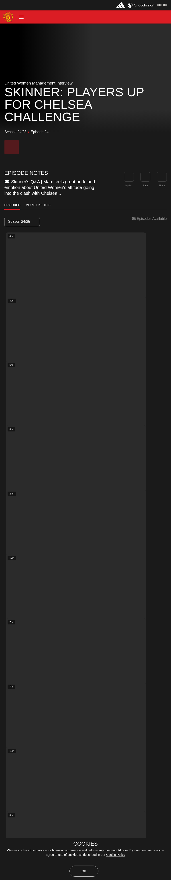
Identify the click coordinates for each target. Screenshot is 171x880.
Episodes (12, 205)
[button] (21, 17)
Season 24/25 (22, 221)
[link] (162, 177)
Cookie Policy (115, 854)
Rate (145, 185)
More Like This (38, 205)
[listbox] (22, 221)
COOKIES (85, 844)
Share (162, 185)
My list (128, 185)
